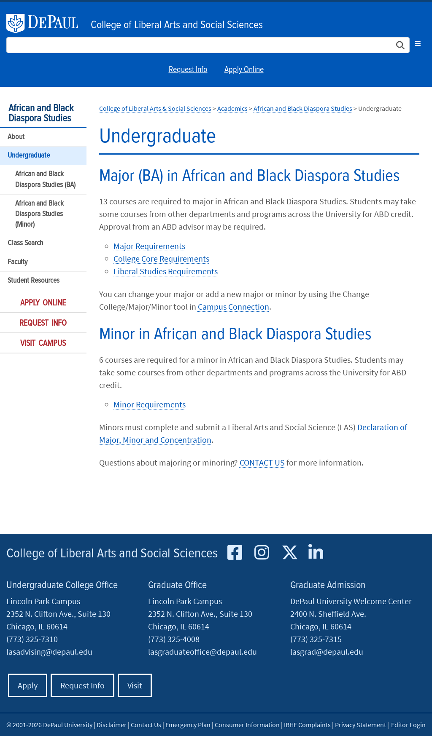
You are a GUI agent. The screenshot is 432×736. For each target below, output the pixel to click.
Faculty (17, 262)
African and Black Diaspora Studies (40, 113)
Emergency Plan (188, 724)
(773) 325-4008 (174, 639)
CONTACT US (262, 462)
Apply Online (244, 69)
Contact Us (146, 724)
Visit (134, 685)
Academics (232, 108)
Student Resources (33, 281)
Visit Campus (43, 343)
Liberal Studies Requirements (165, 271)
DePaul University (46, 23)
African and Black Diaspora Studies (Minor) (39, 214)
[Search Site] (208, 45)
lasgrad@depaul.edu (326, 651)
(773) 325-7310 (32, 639)
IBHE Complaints (307, 724)
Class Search (25, 243)
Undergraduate (29, 156)
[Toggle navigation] (418, 43)
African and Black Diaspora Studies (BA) (45, 179)
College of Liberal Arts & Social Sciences (155, 108)
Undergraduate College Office (62, 585)
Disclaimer (112, 724)
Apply (28, 685)
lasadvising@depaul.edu (49, 651)
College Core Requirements (161, 258)
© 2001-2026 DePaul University (49, 724)
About (16, 137)
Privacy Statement (360, 724)
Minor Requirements (149, 404)
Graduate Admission (327, 585)
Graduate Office (177, 585)
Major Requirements (149, 246)
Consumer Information (247, 724)
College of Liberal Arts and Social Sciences (177, 25)
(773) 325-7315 (316, 639)
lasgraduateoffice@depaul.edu (202, 651)
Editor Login (408, 724)
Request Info (188, 69)
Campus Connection (233, 306)
